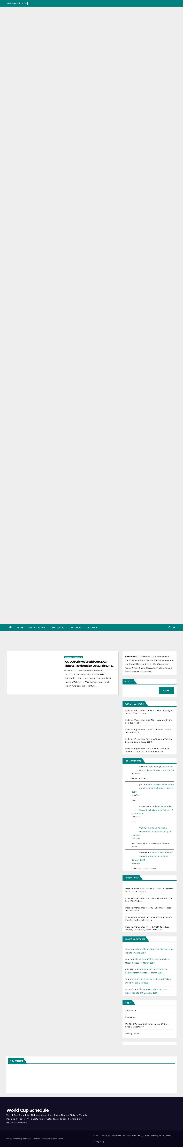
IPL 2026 (91, 627)
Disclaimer (75, 627)
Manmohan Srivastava (90, 671)
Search (128, 681)
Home (20, 627)
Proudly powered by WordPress (19, 1139)
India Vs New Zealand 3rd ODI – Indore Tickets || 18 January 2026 (152, 856)
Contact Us (57, 627)
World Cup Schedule (27, 1110)
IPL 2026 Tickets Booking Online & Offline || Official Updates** (148, 1136)
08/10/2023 (72, 671)
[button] (170, 627)
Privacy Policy (37, 627)
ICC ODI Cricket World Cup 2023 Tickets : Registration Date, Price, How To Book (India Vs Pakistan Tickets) (89, 666)
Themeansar (58, 1139)
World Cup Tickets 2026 (73, 657)
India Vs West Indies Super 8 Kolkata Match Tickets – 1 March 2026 (153, 788)
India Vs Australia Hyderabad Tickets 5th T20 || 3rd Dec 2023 (152, 831)
